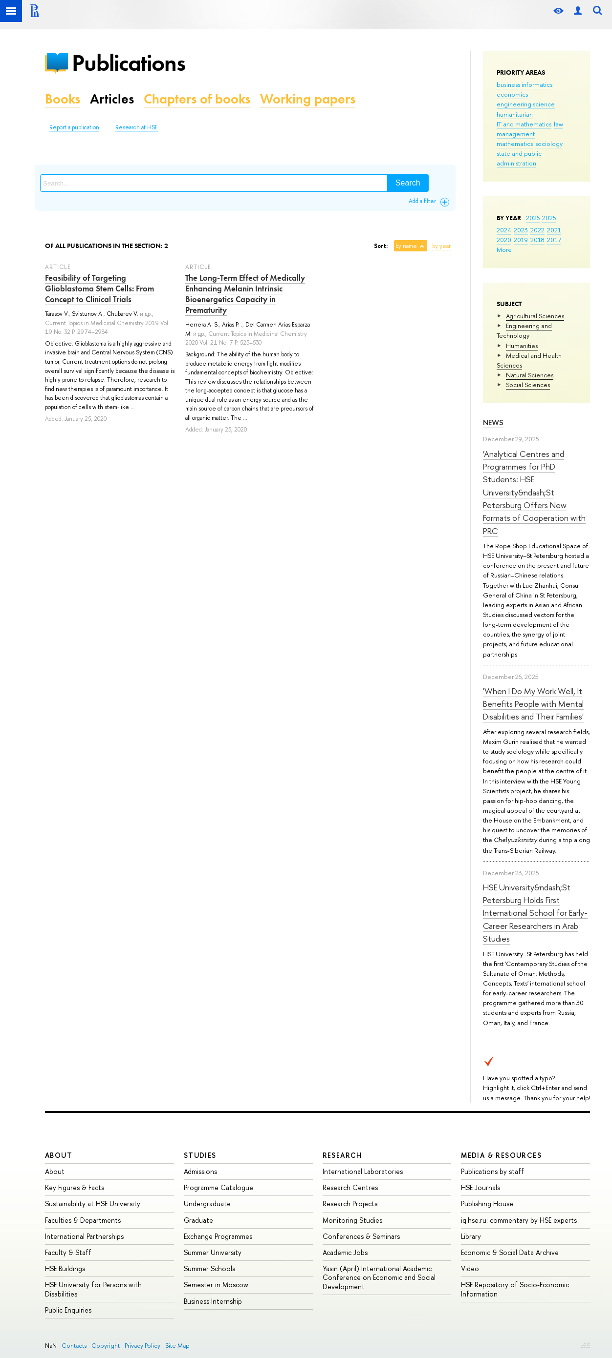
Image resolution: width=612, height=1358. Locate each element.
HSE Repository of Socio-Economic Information (515, 1289)
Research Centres (350, 1187)
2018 (537, 239)
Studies (200, 1155)
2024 (504, 230)
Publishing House (487, 1203)
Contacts (74, 1345)
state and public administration (519, 158)
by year (441, 246)
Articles (112, 98)
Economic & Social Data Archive (510, 1252)
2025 (549, 217)
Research (343, 1155)
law (558, 124)
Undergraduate (207, 1203)
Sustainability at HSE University (92, 1203)
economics (512, 94)
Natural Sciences (529, 374)
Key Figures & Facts (74, 1187)
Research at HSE (136, 127)
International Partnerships (84, 1236)
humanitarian (515, 114)
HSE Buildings (65, 1268)
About (58, 1155)
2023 (521, 230)
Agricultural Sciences (535, 315)
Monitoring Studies (352, 1220)
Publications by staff (492, 1171)
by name (406, 246)
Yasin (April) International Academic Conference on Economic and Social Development (379, 1277)
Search (407, 183)
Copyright (105, 1345)
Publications (128, 63)
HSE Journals (480, 1187)
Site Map (177, 1345)
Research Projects (350, 1203)
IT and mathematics (524, 124)
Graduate (198, 1220)
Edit (585, 1343)
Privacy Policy (142, 1345)
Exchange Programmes (218, 1236)
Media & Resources (501, 1155)
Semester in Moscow (216, 1284)
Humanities (522, 345)
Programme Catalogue (218, 1187)
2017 (554, 239)
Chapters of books (197, 98)
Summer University (212, 1252)
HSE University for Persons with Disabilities (93, 1289)
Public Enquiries (68, 1310)
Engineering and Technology (524, 330)
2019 (521, 239)
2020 (504, 239)
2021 (554, 230)
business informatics (524, 84)
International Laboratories (363, 1171)
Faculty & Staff (68, 1252)
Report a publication (74, 127)
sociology (549, 143)
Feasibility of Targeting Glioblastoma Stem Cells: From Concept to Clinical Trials (99, 288)
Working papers (307, 98)
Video (470, 1268)
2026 (533, 217)
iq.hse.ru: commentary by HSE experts (519, 1220)
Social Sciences (528, 384)
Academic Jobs (345, 1252)
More (504, 249)
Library (471, 1236)
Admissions (200, 1171)
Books (62, 98)
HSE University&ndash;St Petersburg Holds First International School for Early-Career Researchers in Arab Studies (535, 913)
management (516, 133)
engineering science (526, 104)
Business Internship (213, 1301)
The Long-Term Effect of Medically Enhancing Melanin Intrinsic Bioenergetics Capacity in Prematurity (245, 293)
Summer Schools (209, 1268)
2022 (537, 230)
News (493, 422)
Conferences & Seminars (361, 1236)
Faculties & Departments (83, 1220)
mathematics (515, 143)
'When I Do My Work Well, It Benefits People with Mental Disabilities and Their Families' (533, 703)
